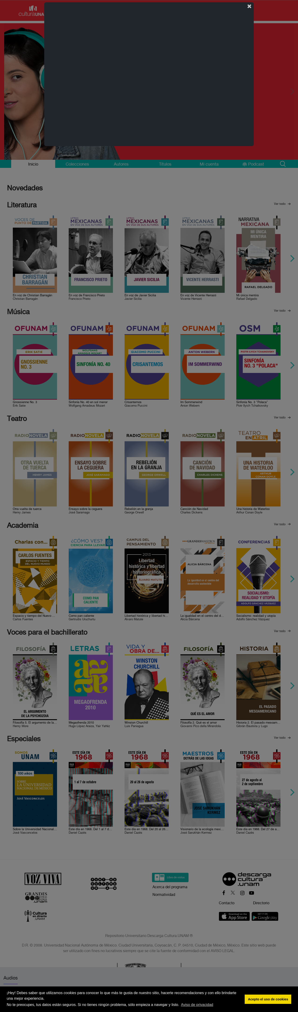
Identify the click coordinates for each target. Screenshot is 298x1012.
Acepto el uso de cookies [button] (268, 999)
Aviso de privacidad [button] (197, 1005)
